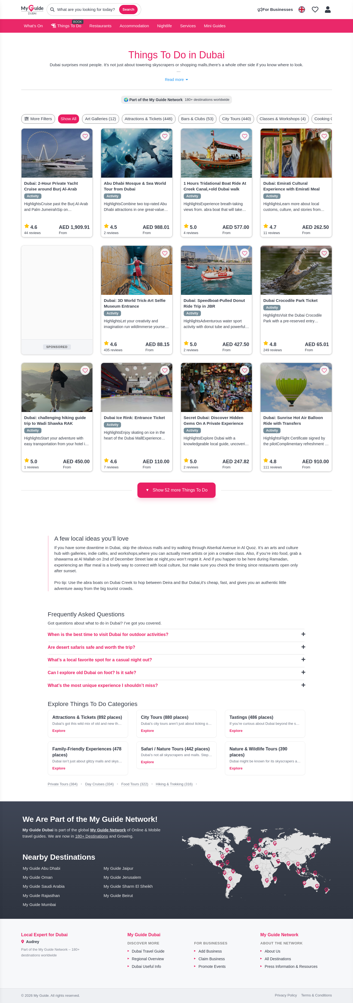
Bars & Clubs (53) (210, 118)
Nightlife (164, 25)
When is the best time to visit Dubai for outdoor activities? (176, 634)
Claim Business (211, 959)
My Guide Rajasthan (41, 895)
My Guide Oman (38, 877)
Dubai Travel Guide (148, 951)
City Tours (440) (249, 118)
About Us (272, 951)
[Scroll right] (330, 119)
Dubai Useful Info (146, 966)
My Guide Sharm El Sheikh (128, 886)
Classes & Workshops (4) (296, 118)
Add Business (210, 951)
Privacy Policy (286, 995)
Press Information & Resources (291, 966)
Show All (81, 118)
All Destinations (278, 959)
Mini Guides (214, 25)
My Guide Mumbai (39, 904)
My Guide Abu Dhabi (42, 868)
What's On (33, 25)
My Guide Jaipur (118, 868)
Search (128, 9)
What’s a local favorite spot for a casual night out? (176, 659)
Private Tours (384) (63, 784)
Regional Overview (148, 959)
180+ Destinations (91, 836)
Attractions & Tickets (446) (161, 118)
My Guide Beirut (118, 895)
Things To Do (66, 25)
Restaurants (100, 25)
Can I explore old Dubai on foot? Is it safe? (176, 672)
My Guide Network (108, 830)
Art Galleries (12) (113, 118)
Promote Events (212, 966)
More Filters (38, 118)
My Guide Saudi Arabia (44, 886)
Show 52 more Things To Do (177, 490)
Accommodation (134, 25)
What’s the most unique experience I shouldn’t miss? (176, 685)
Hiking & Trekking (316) (174, 784)
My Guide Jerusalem (122, 877)
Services (188, 25)
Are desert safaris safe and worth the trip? (176, 647)
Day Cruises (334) (99, 784)
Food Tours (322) (134, 784)
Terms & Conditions (316, 995)
